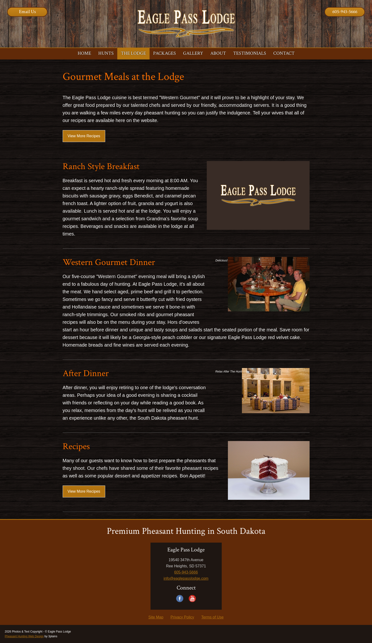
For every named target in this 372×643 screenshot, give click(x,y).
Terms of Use (212, 617)
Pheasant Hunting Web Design (24, 636)
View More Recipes (84, 136)
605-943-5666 (344, 12)
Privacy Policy (182, 617)
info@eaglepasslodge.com (186, 578)
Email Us (27, 12)
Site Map (155, 617)
